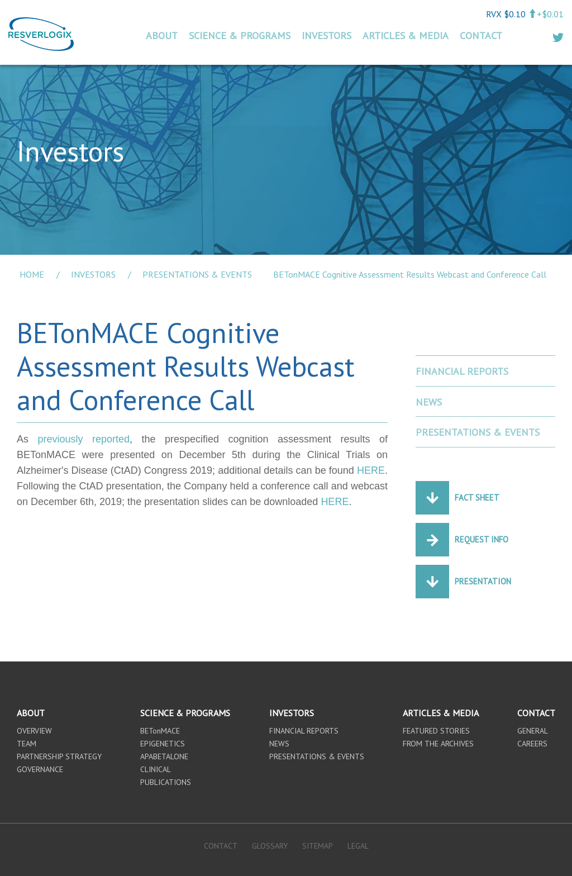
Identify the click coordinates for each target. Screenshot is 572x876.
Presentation (483, 581)
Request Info (481, 539)
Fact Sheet (477, 497)
